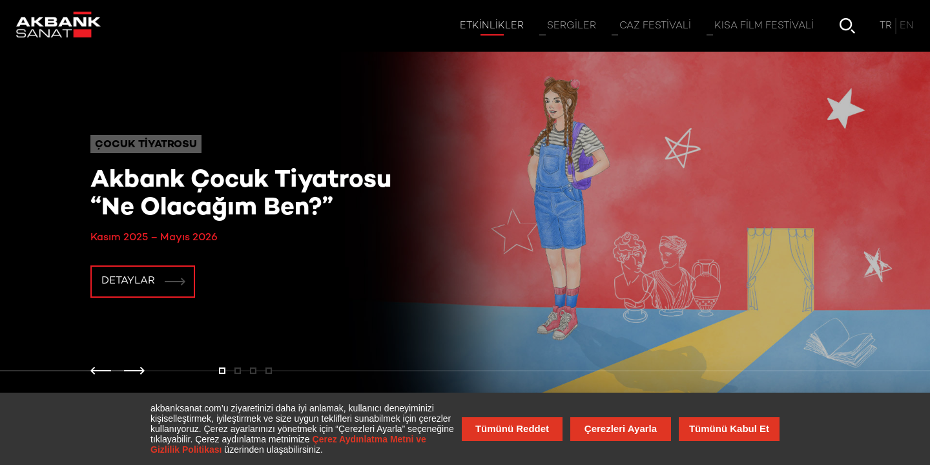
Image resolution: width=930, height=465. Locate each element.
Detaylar (128, 281)
